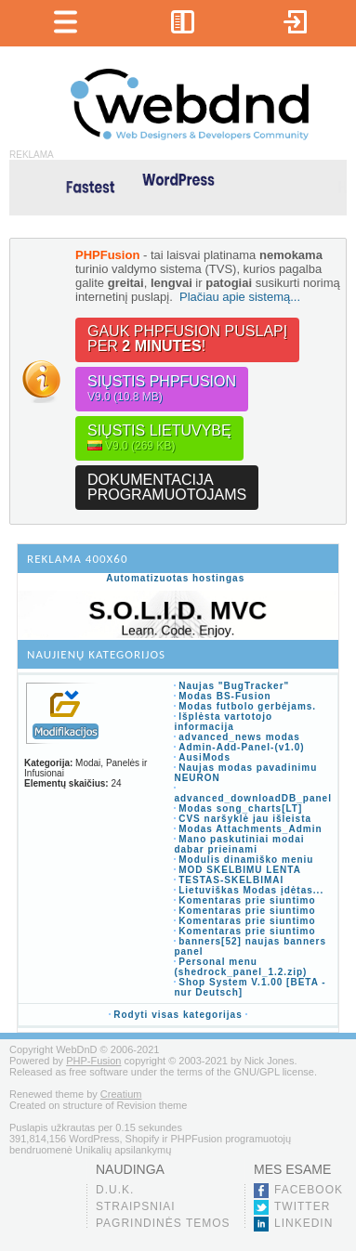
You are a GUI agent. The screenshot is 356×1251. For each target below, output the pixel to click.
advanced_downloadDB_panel (252, 798)
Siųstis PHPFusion (161, 388)
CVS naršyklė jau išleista (244, 819)
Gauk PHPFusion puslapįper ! (187, 338)
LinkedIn (303, 1223)
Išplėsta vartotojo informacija (223, 721)
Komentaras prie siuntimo (246, 900)
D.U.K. (115, 1189)
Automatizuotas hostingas (175, 578)
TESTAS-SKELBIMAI (230, 880)
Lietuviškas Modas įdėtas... (250, 890)
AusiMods (204, 757)
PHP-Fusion (93, 1060)
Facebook (308, 1189)
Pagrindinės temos (163, 1223)
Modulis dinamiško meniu (245, 859)
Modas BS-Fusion (224, 696)
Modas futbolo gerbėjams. (247, 706)
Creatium (121, 1094)
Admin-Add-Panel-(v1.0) (241, 747)
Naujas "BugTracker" (233, 686)
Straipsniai (136, 1206)
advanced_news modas (239, 737)
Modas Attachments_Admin (250, 829)
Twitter (302, 1206)
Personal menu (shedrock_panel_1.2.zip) (240, 967)
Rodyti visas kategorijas (178, 1015)
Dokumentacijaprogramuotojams (166, 487)
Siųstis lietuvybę (159, 438)
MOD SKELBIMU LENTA (239, 870)
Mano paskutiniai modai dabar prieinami (239, 844)
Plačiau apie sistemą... (239, 297)
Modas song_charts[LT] (240, 808)
